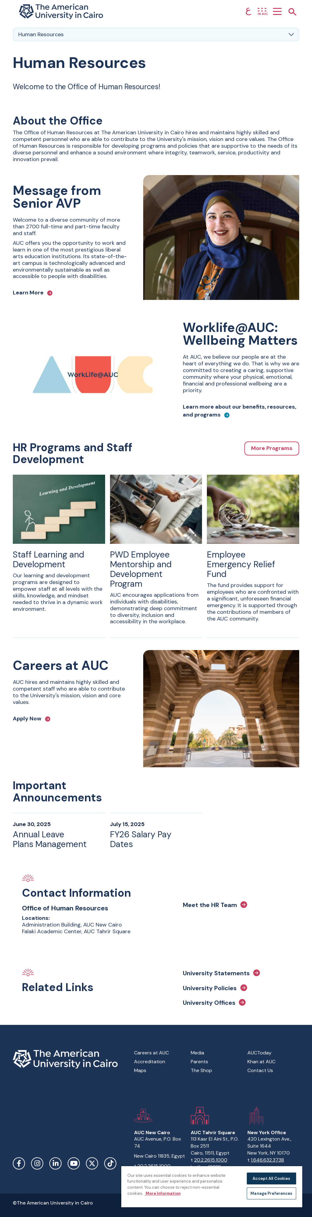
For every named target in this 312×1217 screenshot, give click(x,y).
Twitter (92, 1163)
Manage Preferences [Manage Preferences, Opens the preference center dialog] (271, 1193)
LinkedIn (55, 1163)
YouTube (74, 1163)
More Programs (271, 448)
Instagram (37, 1163)
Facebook (19, 1163)
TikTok (110, 1163)
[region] (211, 1186)
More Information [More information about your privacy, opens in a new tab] (163, 1193)
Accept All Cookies (271, 1178)
